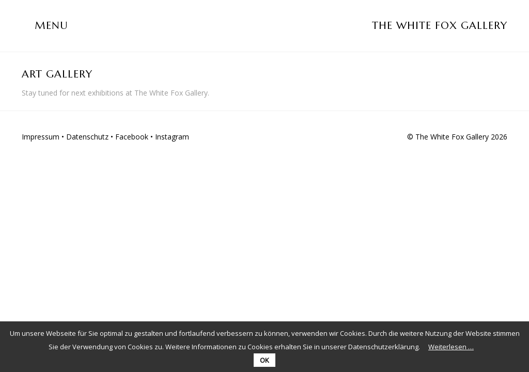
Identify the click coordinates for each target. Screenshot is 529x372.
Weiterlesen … (451, 346)
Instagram (172, 137)
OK (264, 360)
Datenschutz (87, 137)
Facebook (131, 137)
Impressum (40, 137)
